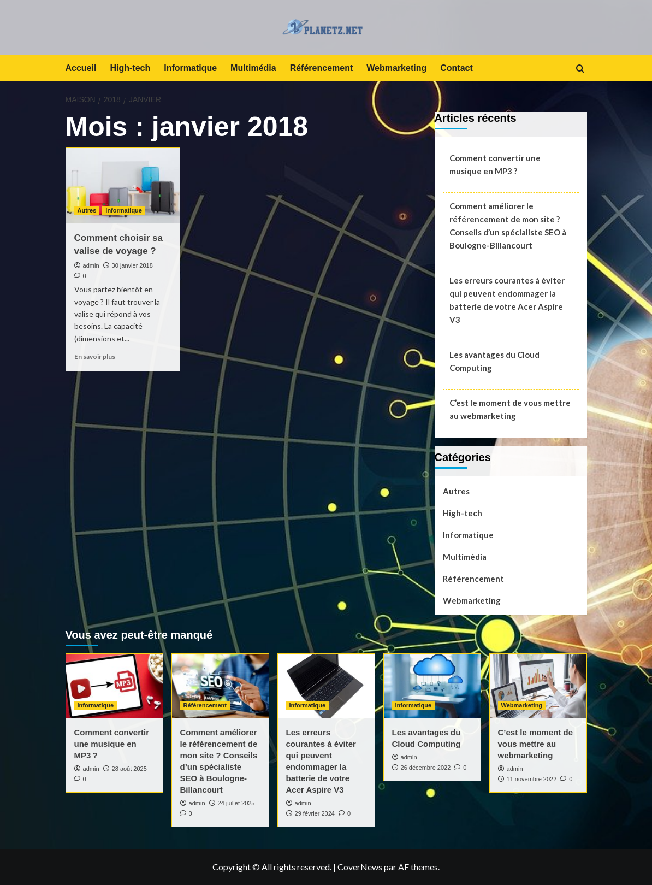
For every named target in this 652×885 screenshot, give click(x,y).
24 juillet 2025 (236, 803)
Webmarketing (396, 68)
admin (91, 265)
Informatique (190, 68)
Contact (456, 68)
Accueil (81, 68)
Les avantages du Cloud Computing (494, 361)
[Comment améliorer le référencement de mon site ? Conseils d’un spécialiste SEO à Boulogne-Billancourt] (220, 686)
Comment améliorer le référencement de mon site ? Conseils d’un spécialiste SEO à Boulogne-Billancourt (507, 225)
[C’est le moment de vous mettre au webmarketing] (538, 686)
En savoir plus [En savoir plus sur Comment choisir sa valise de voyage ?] (94, 356)
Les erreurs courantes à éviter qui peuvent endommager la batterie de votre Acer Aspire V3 (507, 299)
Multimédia (253, 68)
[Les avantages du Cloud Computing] (432, 686)
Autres (456, 491)
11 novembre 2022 (532, 779)
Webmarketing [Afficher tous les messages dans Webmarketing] (522, 705)
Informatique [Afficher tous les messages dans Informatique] (123, 210)
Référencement (321, 68)
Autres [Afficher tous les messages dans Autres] (87, 210)
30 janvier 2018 (132, 265)
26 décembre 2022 (426, 767)
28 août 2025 (129, 768)
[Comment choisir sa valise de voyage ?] (123, 186)
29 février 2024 (315, 813)
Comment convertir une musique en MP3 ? (495, 164)
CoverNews (359, 867)
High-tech (130, 68)
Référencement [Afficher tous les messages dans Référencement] (205, 705)
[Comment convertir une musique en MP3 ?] (114, 686)
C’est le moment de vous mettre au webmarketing (510, 409)
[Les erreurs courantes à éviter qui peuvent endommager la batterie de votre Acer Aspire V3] (326, 686)
